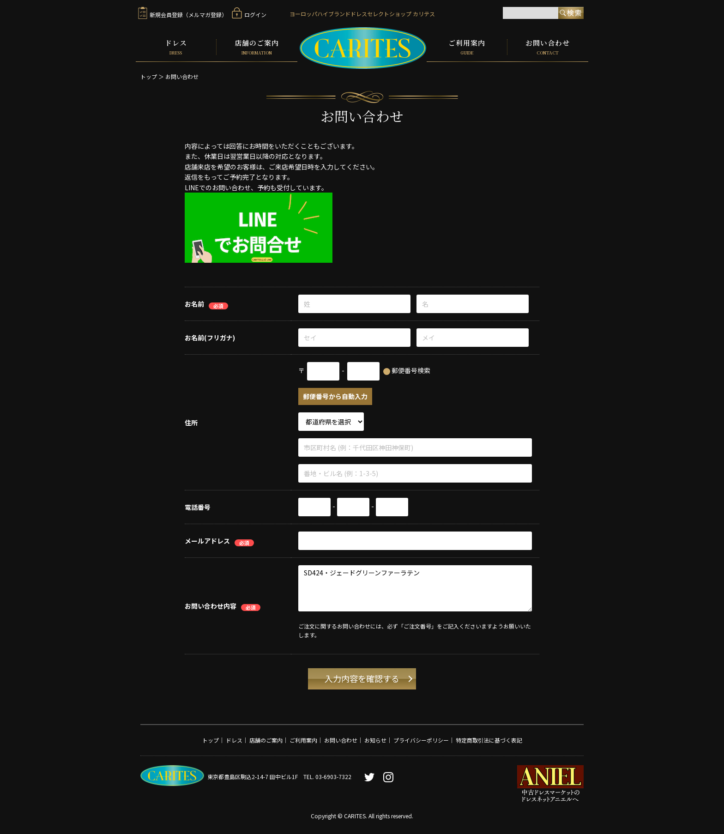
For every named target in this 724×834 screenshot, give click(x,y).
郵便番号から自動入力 (335, 396)
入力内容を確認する (362, 678)
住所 (191, 422)
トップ (148, 76)
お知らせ (375, 740)
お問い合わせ (547, 47)
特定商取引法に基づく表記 (489, 740)
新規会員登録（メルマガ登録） (182, 14)
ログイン (249, 14)
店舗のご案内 (257, 47)
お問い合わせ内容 (210, 605)
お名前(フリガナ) (210, 337)
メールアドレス (207, 540)
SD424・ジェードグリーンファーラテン (415, 588)
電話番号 (198, 507)
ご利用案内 (467, 47)
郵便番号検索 (411, 370)
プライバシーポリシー (421, 740)
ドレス (176, 47)
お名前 (194, 303)
